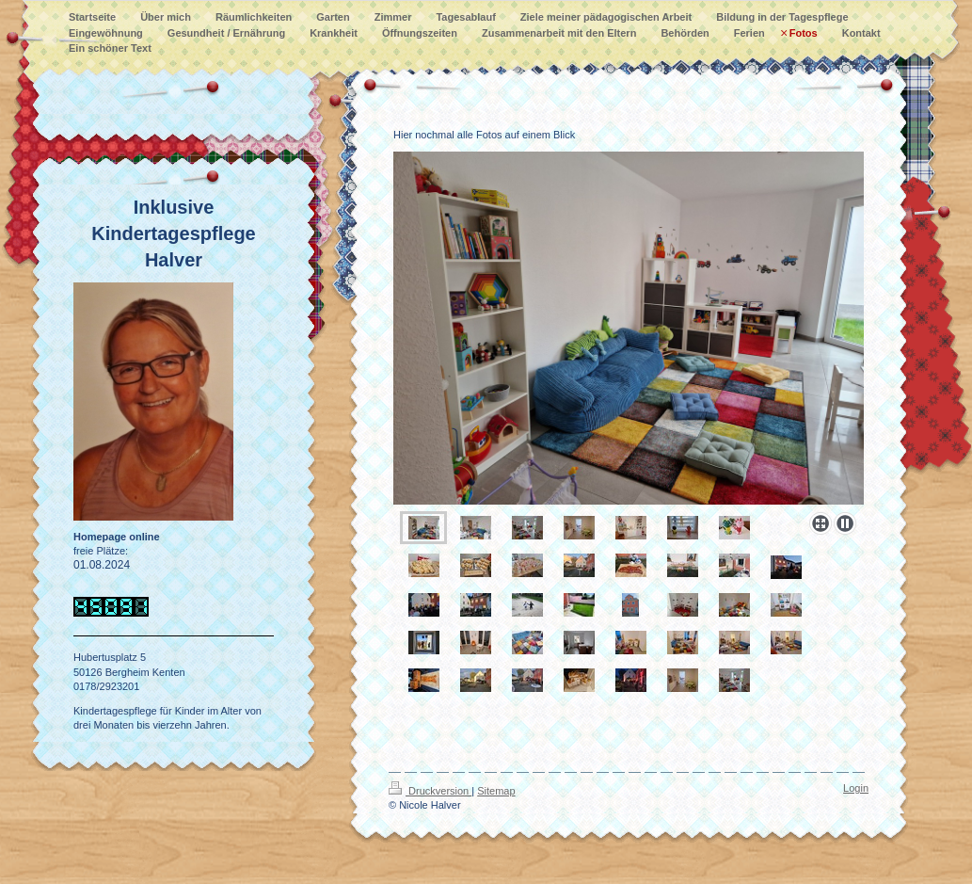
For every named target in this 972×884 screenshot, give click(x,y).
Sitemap (496, 790)
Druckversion (430, 790)
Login (855, 788)
